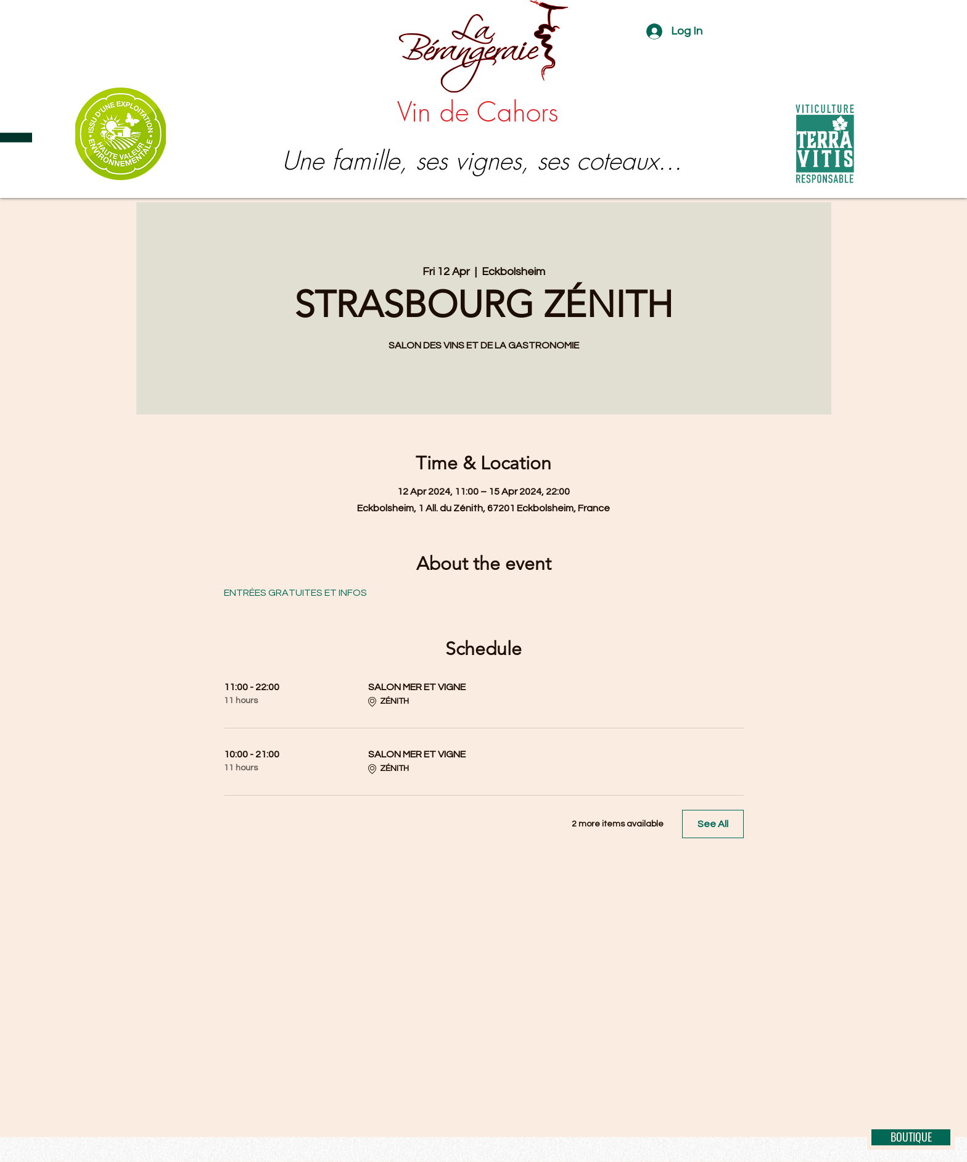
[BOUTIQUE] (911, 1137)
